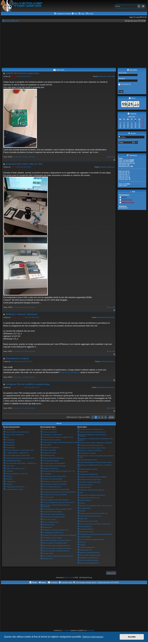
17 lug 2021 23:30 (32, 387)
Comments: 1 (18, 377)
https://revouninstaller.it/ (70, 372)
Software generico (107, 361)
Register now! (122, 88)
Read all (111, 157)
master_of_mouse (18, 317)
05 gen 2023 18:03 (25, 361)
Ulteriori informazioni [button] (92, 636)
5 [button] (105, 417)
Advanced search (124, 147)
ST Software (66, 630)
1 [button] (92, 417)
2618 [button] (111, 417)
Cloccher (14, 361)
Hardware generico (107, 167)
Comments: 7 (18, 408)
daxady (14, 76)
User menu (132, 70)
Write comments (30, 157)
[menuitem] (74, 13)
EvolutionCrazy (127, 200)
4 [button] (102, 417)
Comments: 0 (18, 157)
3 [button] (98, 417)
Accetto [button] (132, 637)
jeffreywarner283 (133, 185)
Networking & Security (105, 317)
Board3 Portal (68, 577)
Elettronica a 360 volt (106, 76)
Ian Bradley (90, 630)
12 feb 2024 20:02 (24, 167)
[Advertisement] (74, 44)
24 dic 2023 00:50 (32, 317)
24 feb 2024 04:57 (24, 76)
